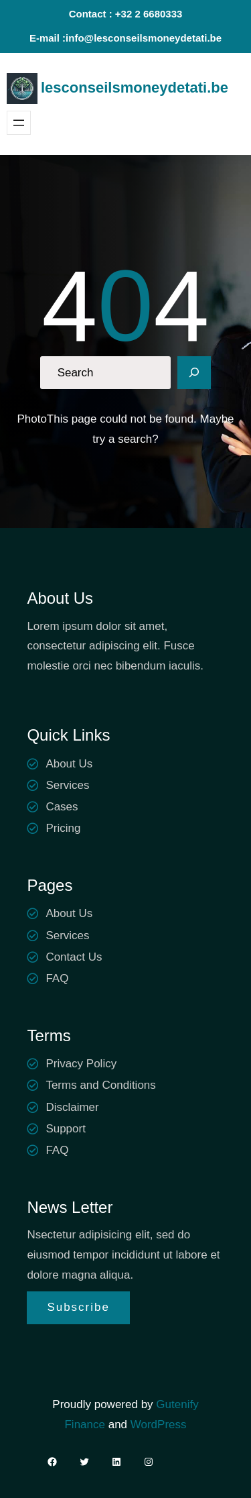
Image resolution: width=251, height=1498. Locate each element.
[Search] (194, 373)
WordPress (159, 1424)
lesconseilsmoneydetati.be (134, 87)
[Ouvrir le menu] (19, 123)
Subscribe (78, 1307)
